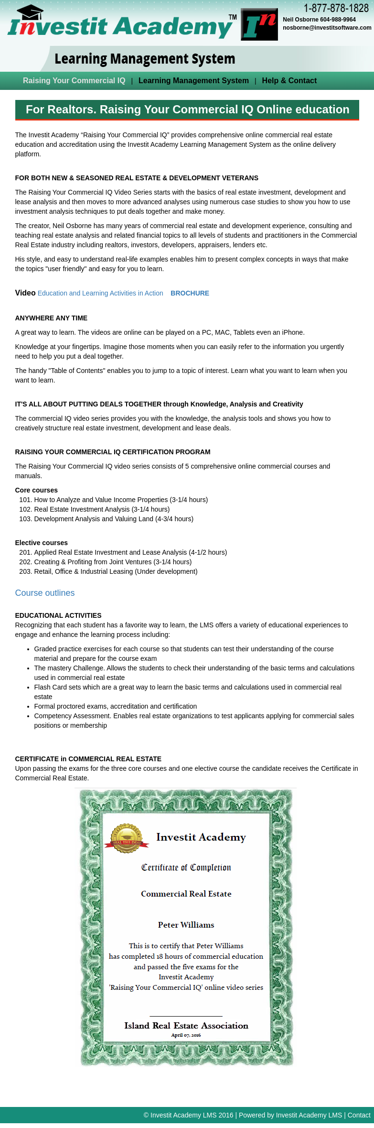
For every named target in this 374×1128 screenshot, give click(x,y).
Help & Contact (289, 81)
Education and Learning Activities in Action (100, 293)
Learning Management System (194, 81)
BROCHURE (190, 293)
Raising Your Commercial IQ (74, 81)
